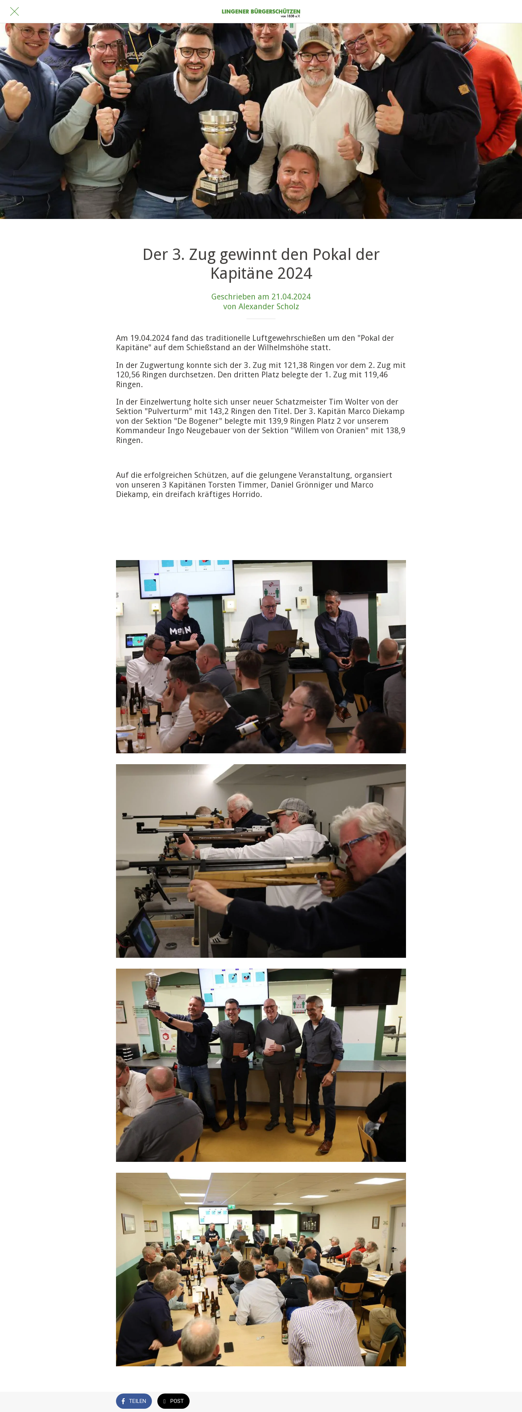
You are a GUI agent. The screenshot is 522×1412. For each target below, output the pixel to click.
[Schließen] (14, 11)
